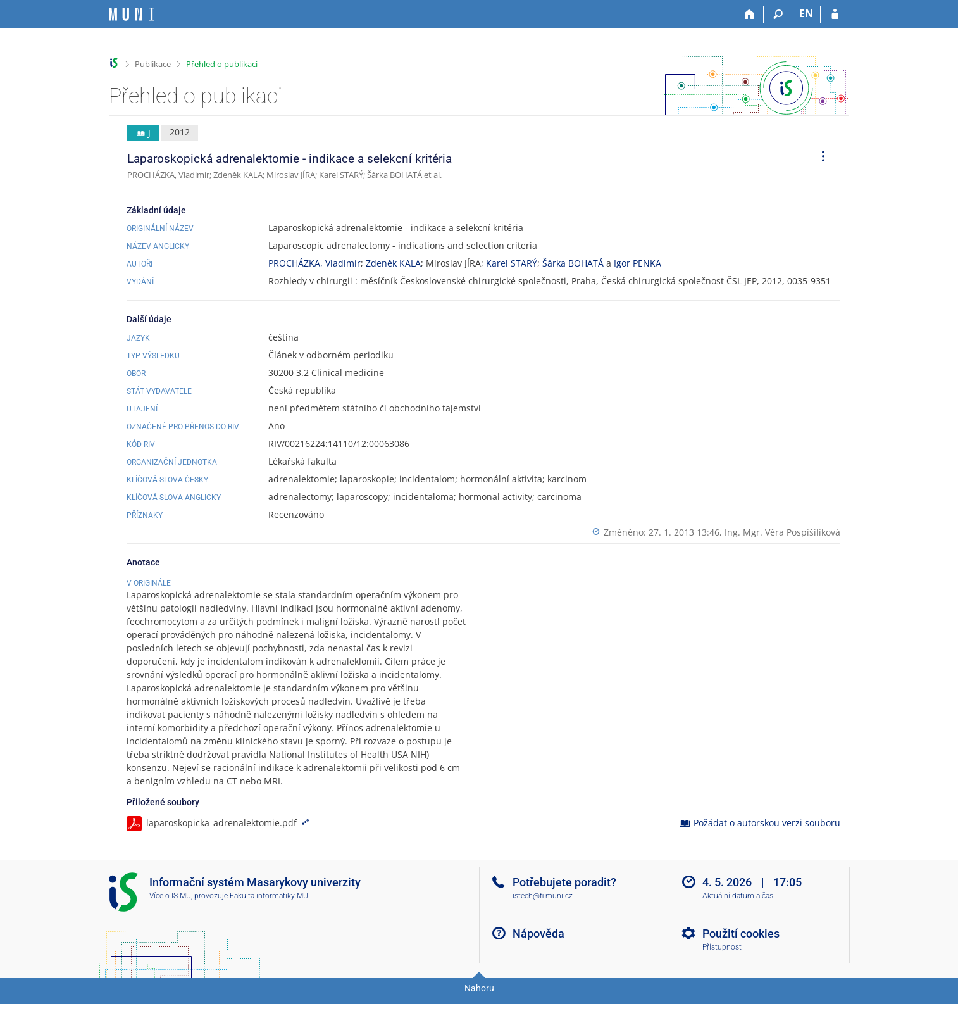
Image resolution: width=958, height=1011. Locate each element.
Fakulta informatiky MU (269, 909)
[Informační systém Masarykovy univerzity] (131, 14)
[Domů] (749, 14)
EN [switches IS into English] (806, 13)
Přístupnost (722, 960)
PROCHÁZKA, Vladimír (314, 263)
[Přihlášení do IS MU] (835, 14)
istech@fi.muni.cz (543, 909)
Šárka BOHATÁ (573, 263)
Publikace (153, 64)
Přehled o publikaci (222, 64)
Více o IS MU (170, 909)
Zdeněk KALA (393, 263)
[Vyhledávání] (778, 14)
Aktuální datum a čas (737, 909)
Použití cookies (741, 946)
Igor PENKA (637, 263)
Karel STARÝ (511, 263)
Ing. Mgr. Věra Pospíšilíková (782, 532)
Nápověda (538, 946)
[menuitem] (819, 158)
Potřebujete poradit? (564, 895)
